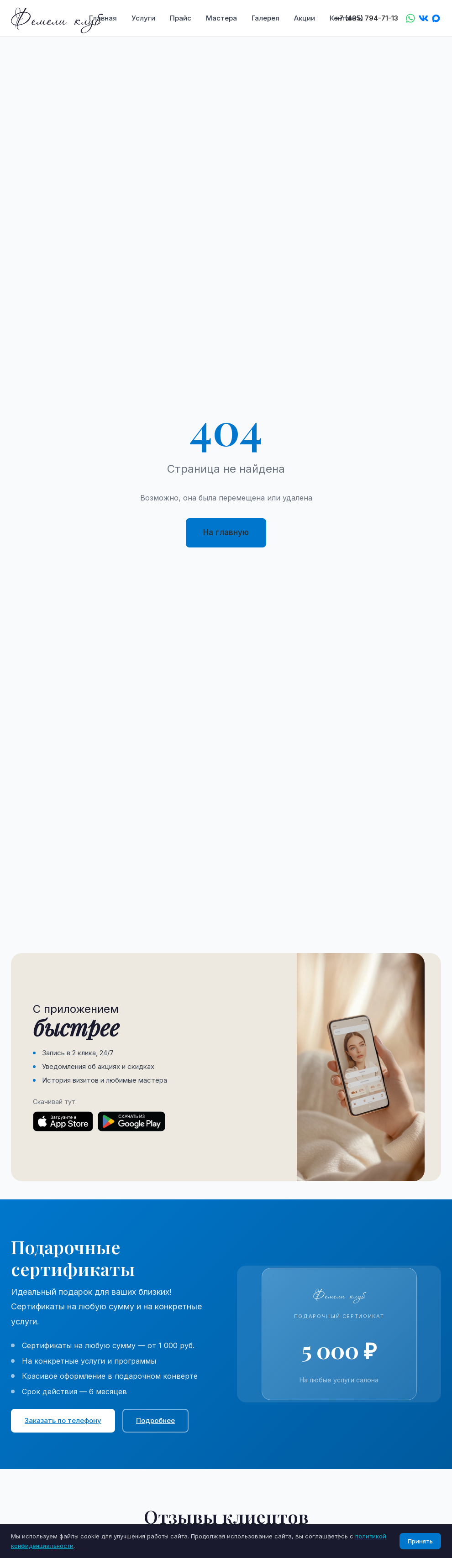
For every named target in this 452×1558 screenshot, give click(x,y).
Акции (304, 18)
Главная (103, 18)
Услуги (143, 18)
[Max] (436, 18)
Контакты (346, 18)
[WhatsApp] (410, 18)
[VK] (423, 18)
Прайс (180, 18)
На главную (226, 532)
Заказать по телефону (63, 1420)
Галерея (265, 18)
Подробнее (155, 1420)
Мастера (221, 18)
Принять (420, 1541)
